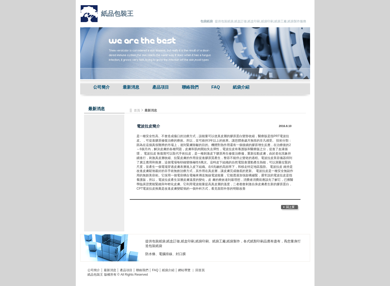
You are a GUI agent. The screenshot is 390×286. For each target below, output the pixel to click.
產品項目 (160, 87)
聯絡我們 (190, 87)
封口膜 (181, 254)
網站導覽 (184, 270)
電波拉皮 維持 (279, 167)
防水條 (150, 254)
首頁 (137, 110)
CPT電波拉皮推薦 (148, 188)
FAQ (215, 87)
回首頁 (200, 270)
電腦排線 (165, 254)
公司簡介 (101, 87)
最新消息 (131, 87)
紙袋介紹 (241, 87)
